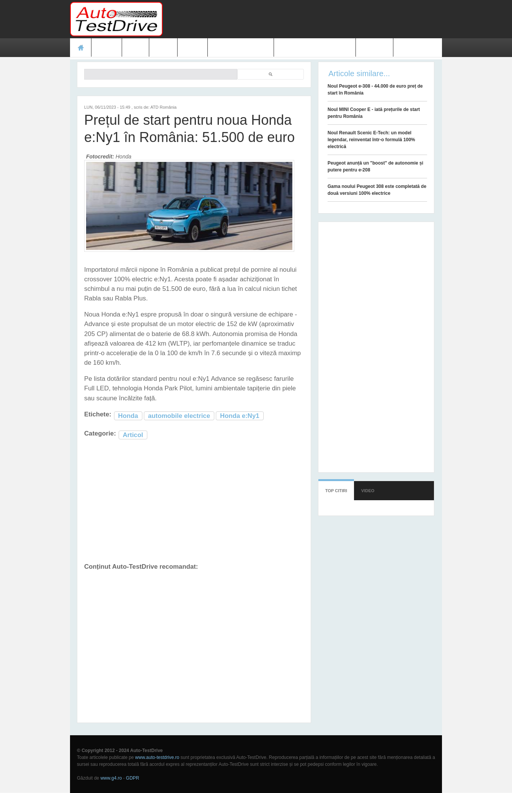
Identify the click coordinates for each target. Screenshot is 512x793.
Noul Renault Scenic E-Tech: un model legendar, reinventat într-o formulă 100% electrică (371, 139)
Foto (163, 47)
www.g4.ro (111, 778)
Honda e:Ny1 (239, 415)
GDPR (132, 778)
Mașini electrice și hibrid (315, 47)
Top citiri (336, 490)
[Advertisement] (302, 19)
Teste (106, 47)
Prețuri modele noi (240, 47)
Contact (375, 47)
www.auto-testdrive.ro (157, 757)
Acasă (80, 47)
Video (192, 47)
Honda (128, 415)
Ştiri (136, 47)
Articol (133, 435)
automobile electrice (179, 415)
